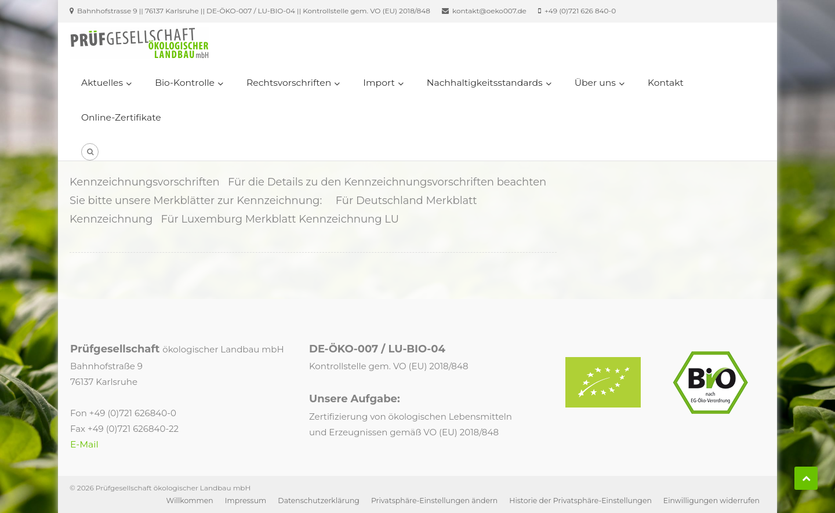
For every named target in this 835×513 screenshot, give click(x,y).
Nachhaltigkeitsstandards (485, 82)
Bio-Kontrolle (185, 82)
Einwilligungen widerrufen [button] (711, 500)
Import (378, 82)
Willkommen (189, 500)
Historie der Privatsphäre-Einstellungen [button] (580, 500)
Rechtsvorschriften (288, 82)
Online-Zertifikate (121, 117)
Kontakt (666, 82)
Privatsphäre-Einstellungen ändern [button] (434, 500)
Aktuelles (102, 82)
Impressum (246, 500)
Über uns (595, 82)
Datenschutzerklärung (319, 500)
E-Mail (84, 444)
